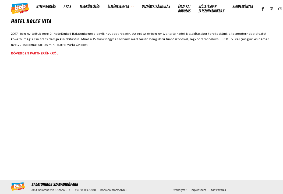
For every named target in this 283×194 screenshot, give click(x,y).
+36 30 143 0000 (85, 190)
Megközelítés (90, 6)
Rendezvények (242, 6)
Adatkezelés (218, 190)
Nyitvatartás (46, 6)
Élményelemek (118, 6)
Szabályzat (179, 190)
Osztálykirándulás (156, 6)
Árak (67, 6)
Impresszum (198, 190)
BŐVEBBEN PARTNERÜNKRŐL (35, 53)
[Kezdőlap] (20, 9)
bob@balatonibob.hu (113, 190)
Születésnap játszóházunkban (211, 8)
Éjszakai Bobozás (184, 8)
